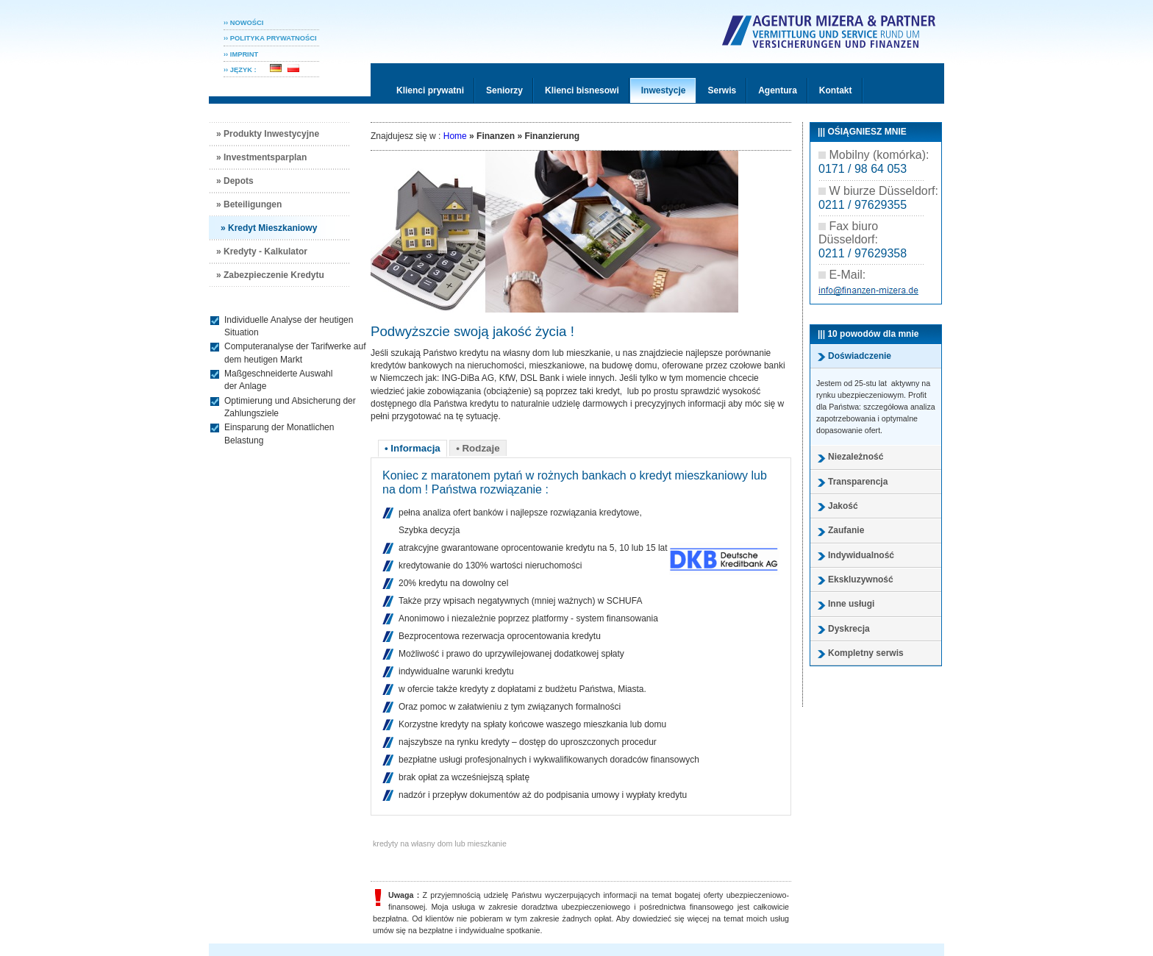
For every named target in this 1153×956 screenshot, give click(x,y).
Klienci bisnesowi (582, 90)
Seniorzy (504, 90)
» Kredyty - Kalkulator (261, 251)
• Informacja (412, 448)
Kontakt (835, 90)
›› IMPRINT (241, 54)
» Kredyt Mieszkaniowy (269, 228)
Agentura (777, 90)
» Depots (235, 181)
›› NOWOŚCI (243, 22)
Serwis (721, 90)
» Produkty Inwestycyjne (267, 134)
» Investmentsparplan (261, 157)
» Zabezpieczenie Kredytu (270, 275)
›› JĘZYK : (245, 70)
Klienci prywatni (430, 90)
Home (455, 136)
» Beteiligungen (249, 204)
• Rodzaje (477, 448)
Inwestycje (663, 90)
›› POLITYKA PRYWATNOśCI (270, 38)
